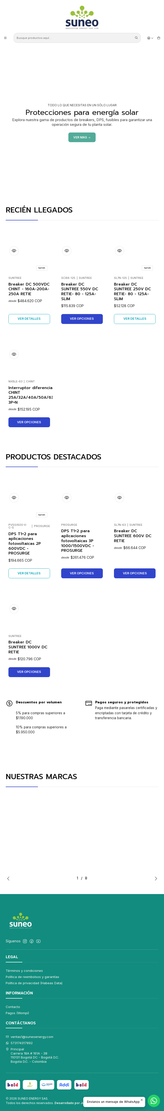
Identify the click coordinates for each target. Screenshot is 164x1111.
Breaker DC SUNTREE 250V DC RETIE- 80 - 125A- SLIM (132, 292)
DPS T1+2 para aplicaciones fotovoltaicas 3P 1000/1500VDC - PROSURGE (77, 541)
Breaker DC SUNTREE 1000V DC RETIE (27, 649)
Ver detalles (29, 318)
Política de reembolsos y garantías (32, 977)
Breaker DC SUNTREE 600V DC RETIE (132, 536)
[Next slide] (152, 186)
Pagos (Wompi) (17, 1013)
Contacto (13, 1007)
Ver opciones (82, 319)
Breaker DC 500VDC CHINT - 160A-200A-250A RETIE (29, 289)
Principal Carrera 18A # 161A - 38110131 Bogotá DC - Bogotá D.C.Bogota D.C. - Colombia (32, 1055)
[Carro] (158, 38)
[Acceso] (150, 38)
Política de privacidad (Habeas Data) (34, 983)
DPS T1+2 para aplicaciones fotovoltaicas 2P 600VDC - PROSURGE (24, 543)
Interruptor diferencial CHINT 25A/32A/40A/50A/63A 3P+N (32, 397)
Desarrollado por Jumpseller (76, 1103)
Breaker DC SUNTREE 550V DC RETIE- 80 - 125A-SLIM (79, 292)
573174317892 (19, 1043)
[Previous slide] (12, 186)
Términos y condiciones (24, 971)
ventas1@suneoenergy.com (30, 1037)
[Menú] (5, 38)
